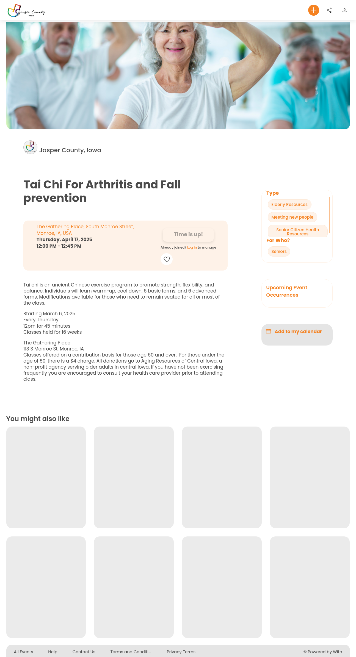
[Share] (329, 10)
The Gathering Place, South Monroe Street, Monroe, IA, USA (85, 230)
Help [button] (52, 652)
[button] (313, 10)
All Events (23, 652)
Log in (192, 247)
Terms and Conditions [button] (133, 652)
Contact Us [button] (84, 652)
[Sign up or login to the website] (344, 10)
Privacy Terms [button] (181, 652)
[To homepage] (26, 10)
